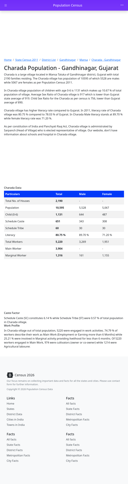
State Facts (73, 409)
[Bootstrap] (20, 375)
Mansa (84, 60)
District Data (14, 414)
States (10, 409)
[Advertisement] (64, 35)
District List (49, 60)
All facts (71, 403)
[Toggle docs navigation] (6, 5)
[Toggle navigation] (122, 5)
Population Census (67, 5)
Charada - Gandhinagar (106, 60)
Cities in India (15, 419)
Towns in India (16, 425)
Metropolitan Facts (77, 419)
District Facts (74, 414)
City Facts (72, 425)
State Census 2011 (26, 60)
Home (8, 60)
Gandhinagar (67, 60)
